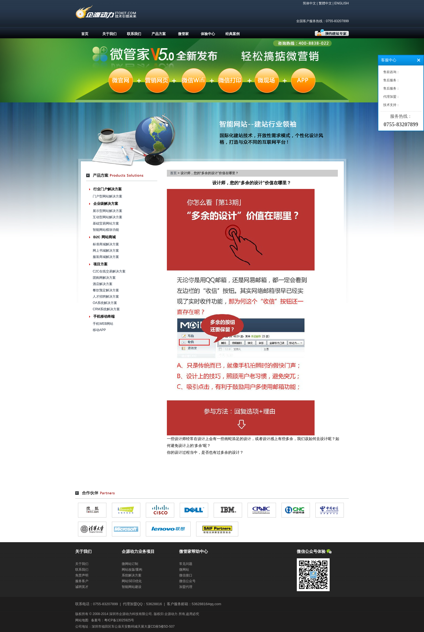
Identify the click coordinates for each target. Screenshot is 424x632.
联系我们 (134, 34)
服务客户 (81, 581)
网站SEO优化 (132, 581)
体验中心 (208, 34)
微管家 (183, 34)
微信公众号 (187, 581)
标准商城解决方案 (106, 244)
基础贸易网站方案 (106, 223)
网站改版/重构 (132, 569)
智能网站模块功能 (106, 230)
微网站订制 (130, 564)
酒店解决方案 (102, 284)
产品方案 (159, 34)
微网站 (184, 569)
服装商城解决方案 (106, 257)
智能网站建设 (131, 587)
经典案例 (232, 34)
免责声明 (81, 575)
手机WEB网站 (103, 324)
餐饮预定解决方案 (106, 290)
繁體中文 (325, 3)
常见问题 (185, 564)
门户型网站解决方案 (107, 196)
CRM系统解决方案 (106, 309)
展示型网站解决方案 (107, 211)
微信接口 (185, 575)
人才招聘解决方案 (106, 296)
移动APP (99, 330)
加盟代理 (185, 587)
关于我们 (109, 34)
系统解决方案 (131, 575)
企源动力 (171, 614)
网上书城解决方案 (106, 250)
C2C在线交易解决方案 (109, 271)
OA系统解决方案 (105, 303)
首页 (84, 34)
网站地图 (81, 620)
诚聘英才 (81, 587)
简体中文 (309, 3)
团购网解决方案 (104, 278)
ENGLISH (341, 3)
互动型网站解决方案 (107, 217)
